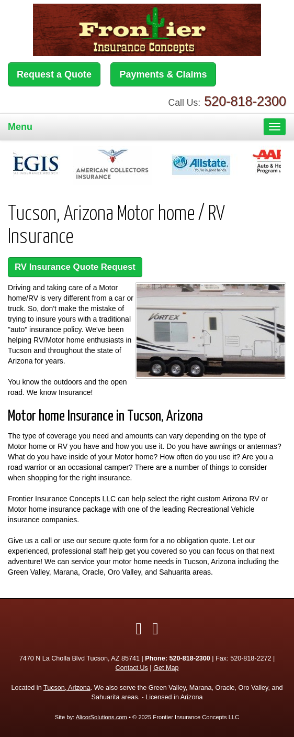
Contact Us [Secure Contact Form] (132, 668)
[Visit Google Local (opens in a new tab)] (155, 628)
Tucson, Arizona (67, 687)
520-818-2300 (245, 101)
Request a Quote (54, 74)
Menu (20, 127)
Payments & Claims (163, 74)
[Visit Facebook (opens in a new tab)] (138, 628)
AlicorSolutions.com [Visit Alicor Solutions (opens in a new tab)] (101, 717)
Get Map (165, 668)
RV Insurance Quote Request (75, 267)
